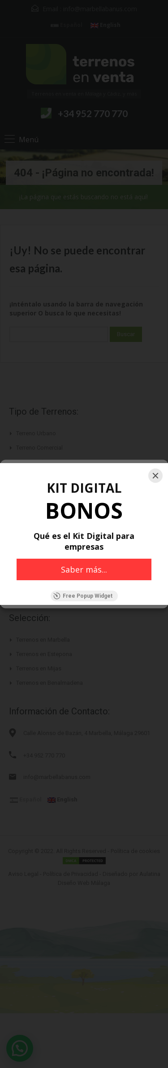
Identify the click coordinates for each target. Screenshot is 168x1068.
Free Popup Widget (82, 596)
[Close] (155, 475)
